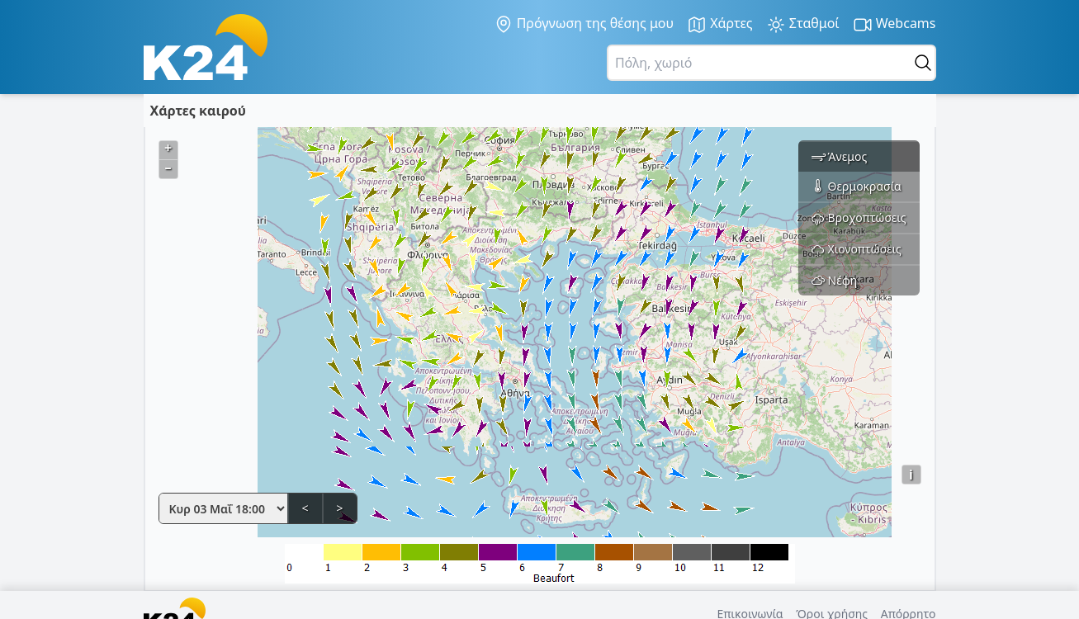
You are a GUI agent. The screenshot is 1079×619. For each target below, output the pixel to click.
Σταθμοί (803, 24)
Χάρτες (720, 24)
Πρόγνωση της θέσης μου (584, 24)
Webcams (894, 24)
